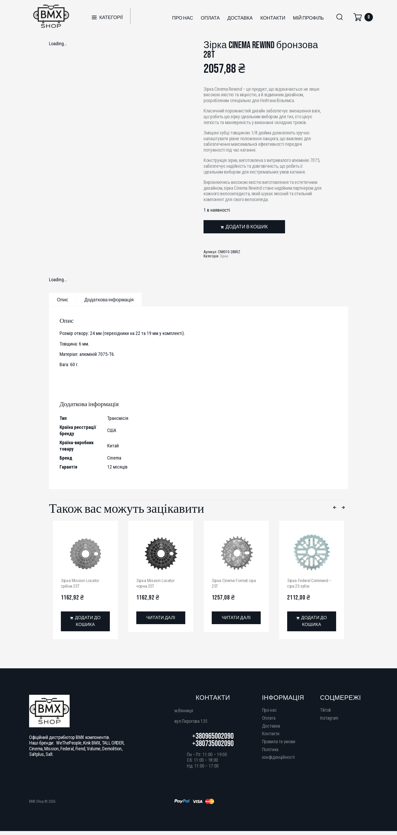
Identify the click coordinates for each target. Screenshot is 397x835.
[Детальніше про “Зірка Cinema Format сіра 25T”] (236, 618)
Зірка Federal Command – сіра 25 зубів (310, 583)
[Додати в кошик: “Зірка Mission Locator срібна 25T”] (85, 622)
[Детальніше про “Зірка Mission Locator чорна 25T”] (160, 618)
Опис (62, 300)
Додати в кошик (246, 227)
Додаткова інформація (109, 300)
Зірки (224, 256)
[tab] (62, 299)
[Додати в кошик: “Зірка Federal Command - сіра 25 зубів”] (311, 622)
